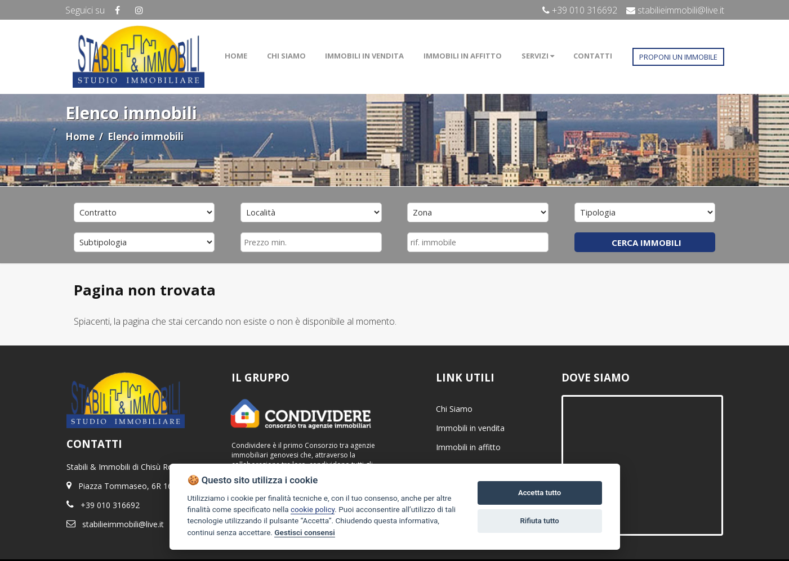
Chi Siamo (454, 408)
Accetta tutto (539, 492)
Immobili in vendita (470, 428)
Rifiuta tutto (539, 521)
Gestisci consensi (304, 532)
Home (80, 136)
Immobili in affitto (468, 447)
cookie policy (313, 509)
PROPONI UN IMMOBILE (678, 57)
